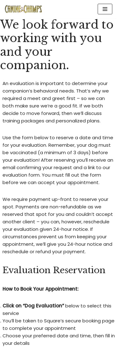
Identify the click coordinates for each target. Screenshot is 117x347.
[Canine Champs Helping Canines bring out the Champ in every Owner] (23, 9)
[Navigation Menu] (105, 9)
